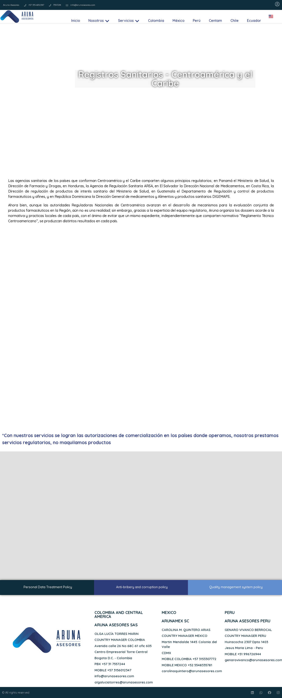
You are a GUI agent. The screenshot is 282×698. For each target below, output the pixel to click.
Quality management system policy (236, 587)
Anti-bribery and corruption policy (142, 587)
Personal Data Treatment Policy (48, 587)
